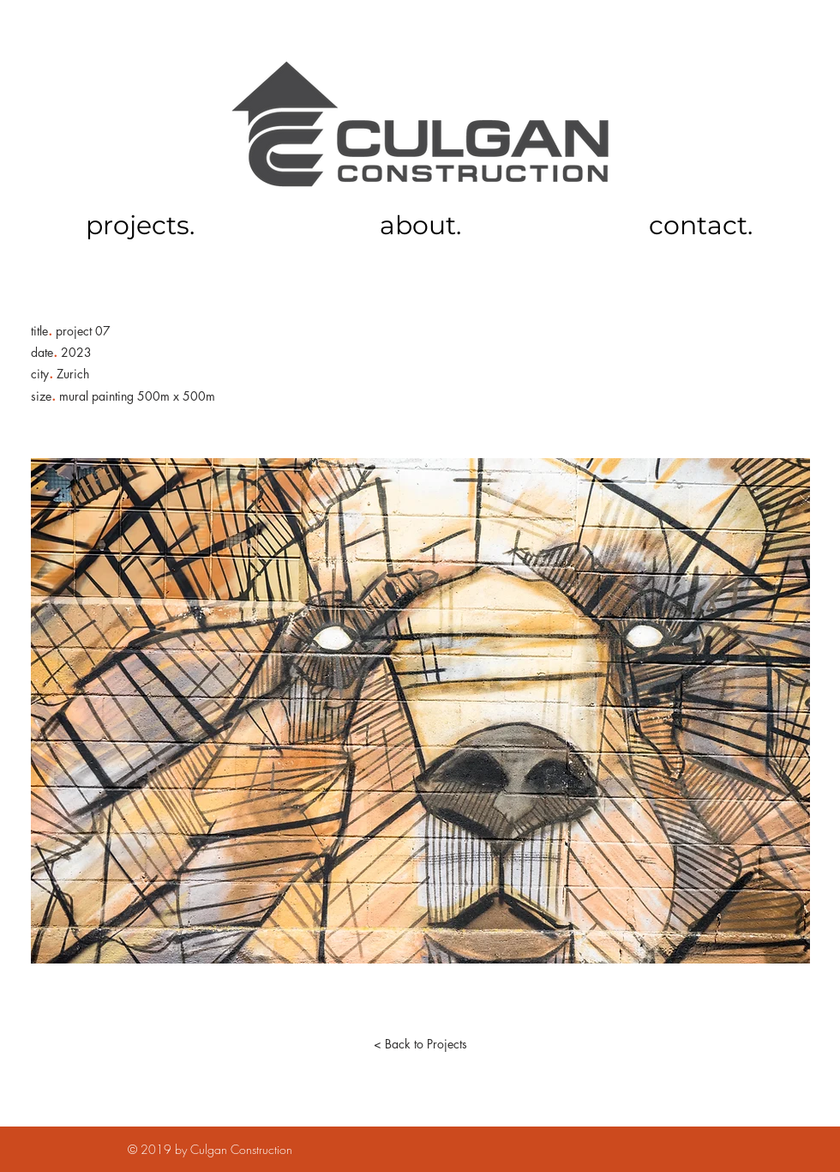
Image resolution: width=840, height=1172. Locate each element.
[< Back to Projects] (420, 1044)
